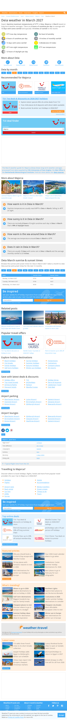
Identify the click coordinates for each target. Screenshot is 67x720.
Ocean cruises (42, 490)
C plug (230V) (40, 456)
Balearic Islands (30, 16)
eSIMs (6, 494)
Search (41, 13)
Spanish (39, 449)
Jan (3, 72)
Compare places (54, 366)
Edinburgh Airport (33, 405)
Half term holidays (11, 368)
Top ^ (3, 435)
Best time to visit (8, 65)
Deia (42, 16)
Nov (57, 72)
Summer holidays (32, 364)
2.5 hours (39, 443)
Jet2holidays (30, 383)
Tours (39, 494)
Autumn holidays (32, 366)
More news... (6, 669)
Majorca (37, 16)
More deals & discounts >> (10, 545)
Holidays (7, 481)
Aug (41, 72)
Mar (14, 72)
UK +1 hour (40, 446)
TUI (27, 381)
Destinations (13, 13)
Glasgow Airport (54, 402)
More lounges (5, 425)
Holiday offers (9, 381)
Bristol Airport (9, 405)
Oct (52, 72)
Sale (10, 113)
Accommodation (43, 483)
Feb (9, 72)
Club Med (51, 388)
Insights (35, 13)
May (25, 72)
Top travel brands (11, 383)
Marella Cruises (32, 388)
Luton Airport (31, 400)
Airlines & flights (10, 385)
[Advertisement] (34, 6)
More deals (5, 391)
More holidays (5, 372)
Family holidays (10, 366)
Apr (20, 72)
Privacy (7, 709)
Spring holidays (32, 361)
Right (38, 459)
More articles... (7, 579)
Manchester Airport (11, 400)
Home (2, 16)
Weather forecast (33, 65)
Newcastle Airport (55, 405)
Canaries (38, 706)
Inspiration (27, 13)
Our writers (17, 707)
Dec (63, 72)
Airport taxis (9, 487)
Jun (30, 72)
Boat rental (8, 490)
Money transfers (43, 487)
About (7, 706)
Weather (5, 13)
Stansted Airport (10, 402)
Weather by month (20, 65)
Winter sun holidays (33, 368)
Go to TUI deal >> (57, 112)
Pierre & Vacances (54, 383)
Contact (7, 707)
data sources (59, 173)
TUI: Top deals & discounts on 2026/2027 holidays (25, 99)
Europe (8, 16)
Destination (6, 127)
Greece (38, 707)
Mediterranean (15, 16)
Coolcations (52, 364)
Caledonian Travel (54, 385)
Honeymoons (53, 361)
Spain (22, 16)
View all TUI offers (60, 114)
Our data (16, 706)
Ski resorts (52, 368)
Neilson (29, 385)
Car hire (7, 492)
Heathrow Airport (33, 422)
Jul (35, 72)
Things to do (42, 492)
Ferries (7, 497)
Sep (46, 72)
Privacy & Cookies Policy (16, 717)
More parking (5, 408)
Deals (21, 13)
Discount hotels (10, 388)
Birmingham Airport (33, 402)
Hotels (39, 481)
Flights (7, 483)
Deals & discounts (59, 65)
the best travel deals (16, 633)
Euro (38, 452)
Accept (61, 715)
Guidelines (17, 709)
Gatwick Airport (54, 400)
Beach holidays (10, 361)
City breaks (8, 364)
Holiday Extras (53, 381)
